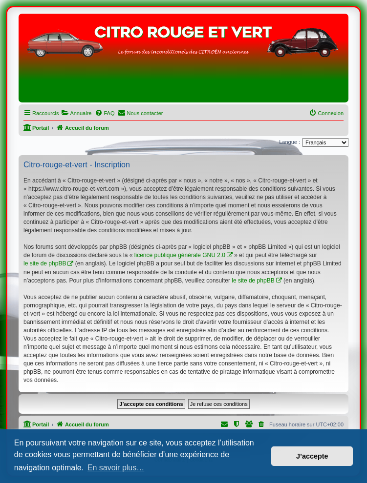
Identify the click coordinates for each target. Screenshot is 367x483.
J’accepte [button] (312, 456)
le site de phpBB (44, 263)
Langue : (289, 142)
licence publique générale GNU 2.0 (179, 255)
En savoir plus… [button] (116, 467)
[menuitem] (76, 113)
